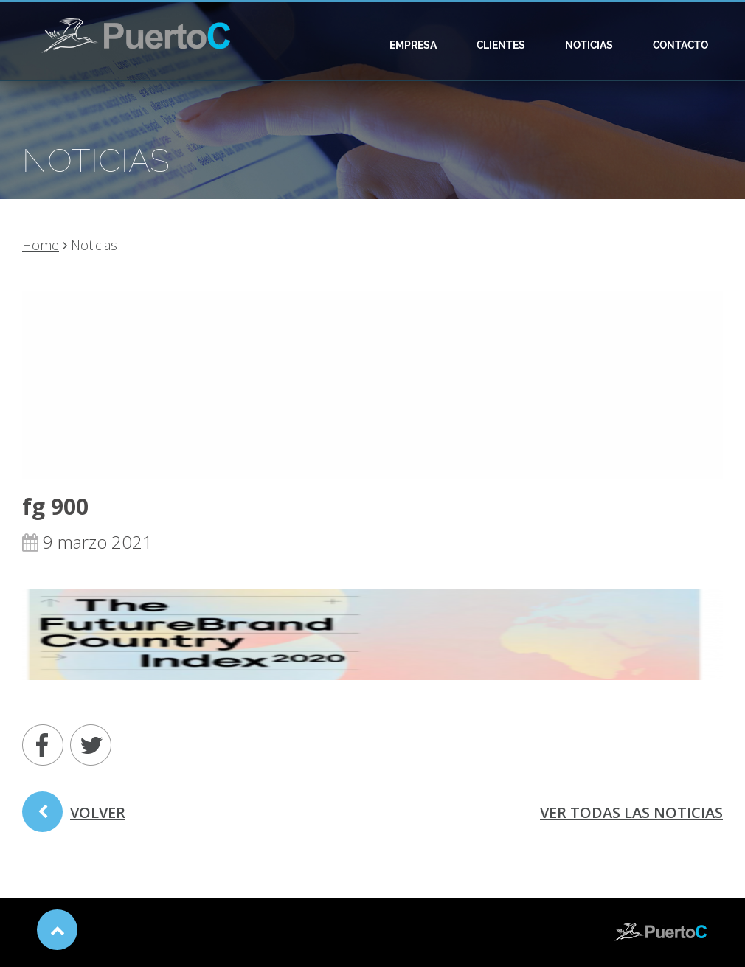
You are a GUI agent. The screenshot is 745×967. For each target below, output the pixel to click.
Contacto (680, 45)
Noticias (589, 45)
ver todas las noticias (631, 812)
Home (40, 245)
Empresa (413, 45)
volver (73, 817)
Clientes (501, 45)
